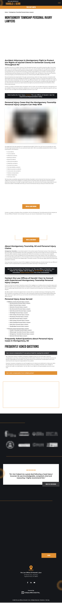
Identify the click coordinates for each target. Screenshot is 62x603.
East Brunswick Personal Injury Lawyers (20, 303)
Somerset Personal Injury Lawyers (18, 336)
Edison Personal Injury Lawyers (18, 305)
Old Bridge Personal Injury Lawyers (19, 313)
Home (6, 12)
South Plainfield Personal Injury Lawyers (20, 322)
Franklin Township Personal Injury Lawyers (21, 330)
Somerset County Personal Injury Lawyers (18, 328)
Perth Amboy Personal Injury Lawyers (19, 314)
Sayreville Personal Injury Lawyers (18, 318)
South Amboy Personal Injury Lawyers (19, 320)
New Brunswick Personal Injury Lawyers (20, 309)
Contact (28, 95)
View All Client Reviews (31, 206)
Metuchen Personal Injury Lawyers (18, 307)
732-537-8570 (31, 7)
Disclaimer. (42, 600)
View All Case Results (31, 240)
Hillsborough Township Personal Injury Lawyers (22, 332)
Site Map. (47, 600)
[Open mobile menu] (59, 3)
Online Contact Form (27, 272)
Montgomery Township (11, 251)
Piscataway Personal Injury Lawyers (19, 316)
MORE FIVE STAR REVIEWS (50, 484)
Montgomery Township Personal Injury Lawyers (21, 12)
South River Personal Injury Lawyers (19, 324)
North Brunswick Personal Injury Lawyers (20, 311)
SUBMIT (48, 556)
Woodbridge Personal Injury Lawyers (19, 326)
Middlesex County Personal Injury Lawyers (18, 302)
